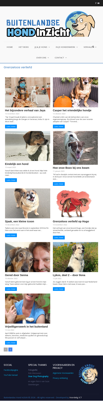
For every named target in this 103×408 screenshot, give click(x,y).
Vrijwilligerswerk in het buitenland (26, 326)
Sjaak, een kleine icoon (19, 221)
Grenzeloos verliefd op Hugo (71, 221)
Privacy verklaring (60, 378)
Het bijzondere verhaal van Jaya (25, 110)
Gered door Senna (16, 275)
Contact (59, 57)
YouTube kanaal (11, 375)
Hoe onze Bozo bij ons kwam (71, 167)
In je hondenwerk (65, 47)
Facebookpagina (11, 370)
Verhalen (89, 47)
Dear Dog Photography (38, 376)
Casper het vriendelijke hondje (72, 110)
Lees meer (11, 126)
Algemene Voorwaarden (63, 373)
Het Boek (24, 47)
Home (10, 47)
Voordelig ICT (75, 397)
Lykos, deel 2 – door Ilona (69, 275)
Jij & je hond (41, 47)
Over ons (41, 57)
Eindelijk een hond (17, 164)
